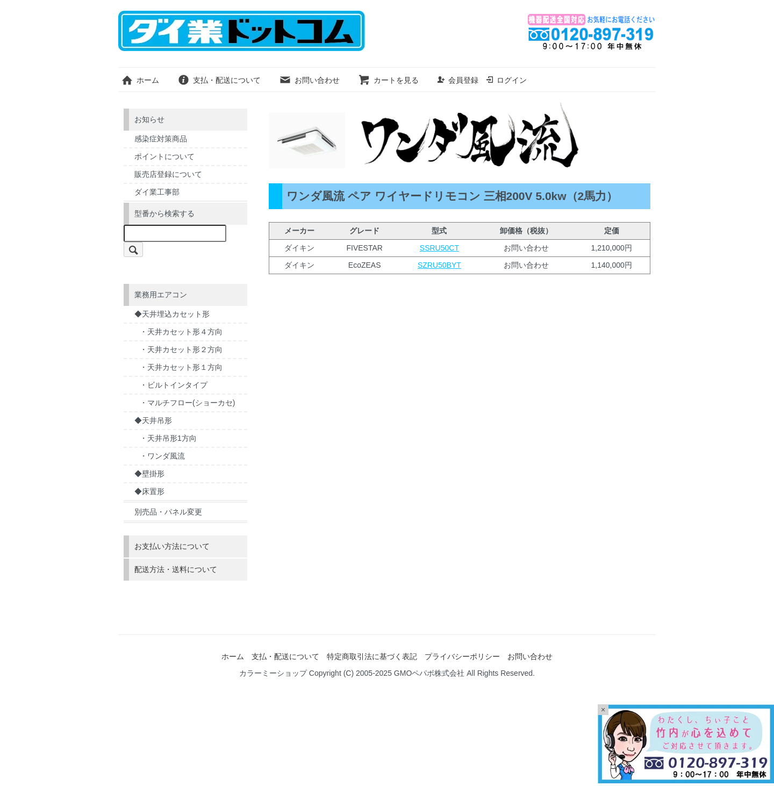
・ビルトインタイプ (173, 385)
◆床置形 (149, 491)
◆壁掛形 (149, 473)
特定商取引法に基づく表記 (372, 656)
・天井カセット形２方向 (181, 349)
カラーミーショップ (273, 673)
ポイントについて (164, 156)
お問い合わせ (309, 80)
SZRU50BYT (439, 265)
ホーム (140, 80)
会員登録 (457, 80)
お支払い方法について (172, 546)
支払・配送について (219, 80)
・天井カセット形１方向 (181, 367)
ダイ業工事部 (157, 192)
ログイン (506, 80)
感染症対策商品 (160, 138)
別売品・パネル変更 (168, 512)
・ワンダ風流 (162, 456)
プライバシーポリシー (462, 656)
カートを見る (388, 80)
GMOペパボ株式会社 (429, 673)
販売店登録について (168, 174)
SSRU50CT (439, 248)
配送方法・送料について (175, 569)
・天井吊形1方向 (168, 438)
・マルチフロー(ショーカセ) (187, 402)
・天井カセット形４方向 (181, 331)
